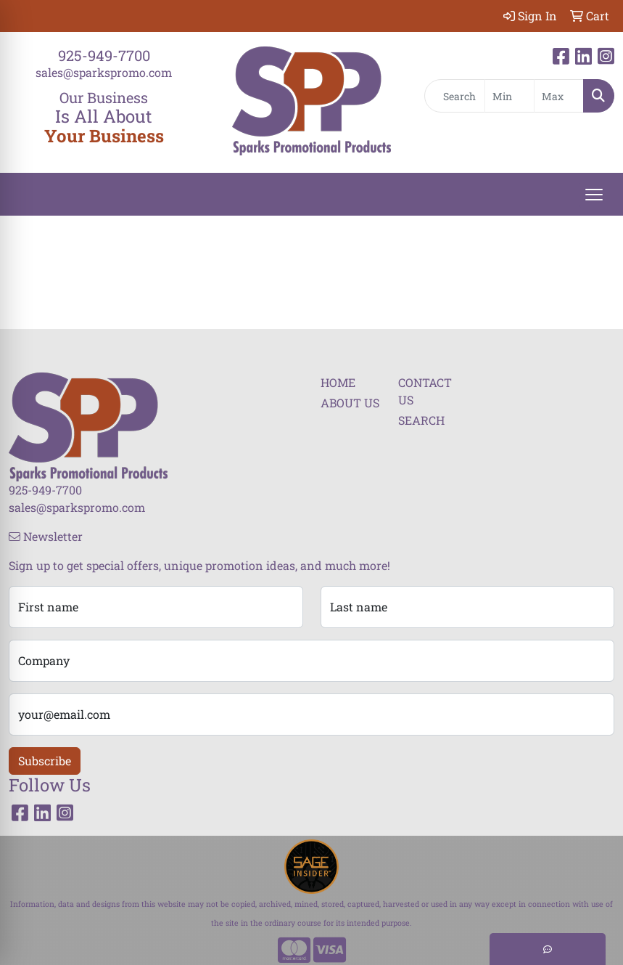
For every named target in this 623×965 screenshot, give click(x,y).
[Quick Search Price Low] (509, 96)
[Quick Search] (454, 96)
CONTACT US (425, 391)
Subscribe (44, 760)
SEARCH (421, 420)
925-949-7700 (104, 55)
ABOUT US (350, 402)
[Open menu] (593, 194)
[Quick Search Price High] (559, 96)
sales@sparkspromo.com (104, 72)
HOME (338, 382)
